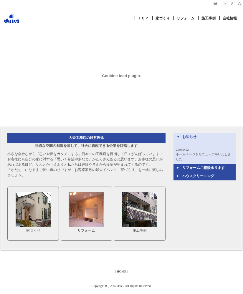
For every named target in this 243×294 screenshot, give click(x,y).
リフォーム (185, 18)
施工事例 (208, 18)
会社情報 (230, 18)
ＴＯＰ (143, 18)
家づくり (163, 18)
